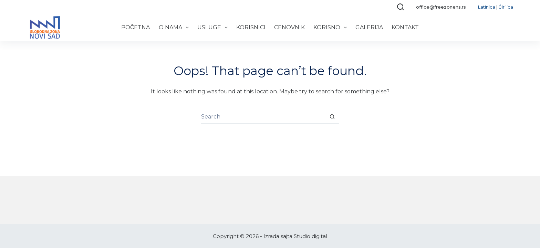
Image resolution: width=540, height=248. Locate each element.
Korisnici (251, 27)
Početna (135, 27)
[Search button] (332, 117)
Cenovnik (289, 27)
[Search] (400, 6)
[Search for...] (263, 117)
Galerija (369, 27)
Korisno (331, 27)
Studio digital (310, 236)
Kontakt (405, 27)
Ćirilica (505, 7)
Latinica (486, 7)
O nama (175, 27)
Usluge (213, 27)
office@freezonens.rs (441, 7)
